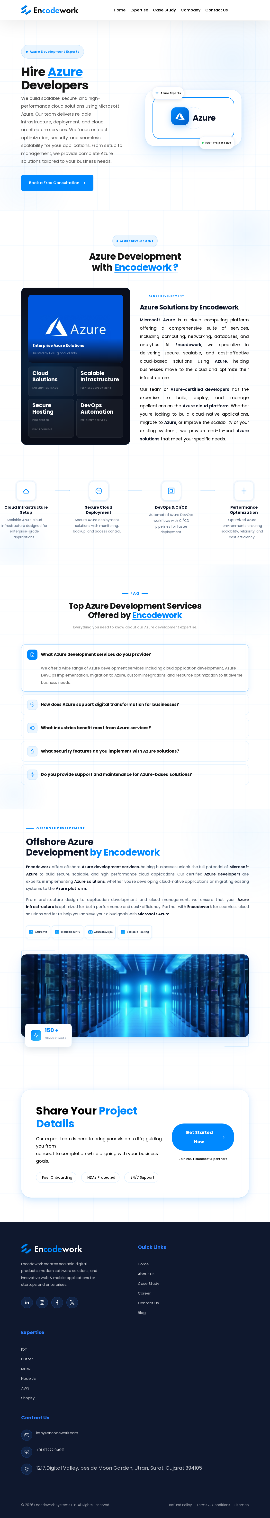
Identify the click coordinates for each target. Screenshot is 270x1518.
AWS (25, 1388)
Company (190, 10)
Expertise (139, 10)
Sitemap (241, 1504)
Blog (142, 1312)
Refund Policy (180, 1504)
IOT (24, 1349)
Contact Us (216, 10)
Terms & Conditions (213, 1504)
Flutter (27, 1359)
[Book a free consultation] (57, 183)
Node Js (28, 1378)
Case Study (164, 10)
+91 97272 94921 (50, 1449)
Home (120, 10)
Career (144, 1293)
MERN (25, 1368)
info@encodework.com (57, 1432)
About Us (146, 1273)
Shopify (28, 1397)
